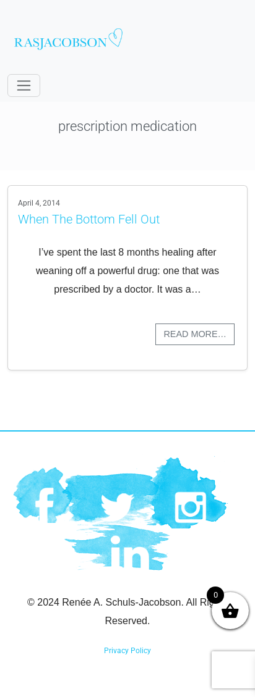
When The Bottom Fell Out (89, 219)
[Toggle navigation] (23, 85)
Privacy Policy (127, 650)
